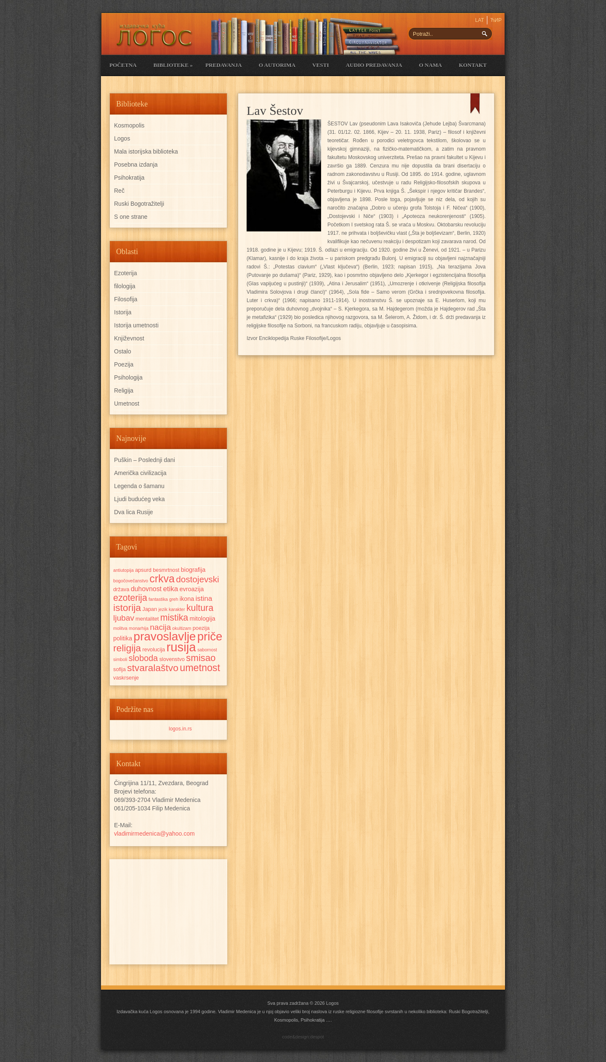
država (121, 589)
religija (127, 648)
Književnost (129, 338)
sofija (119, 669)
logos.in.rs (180, 729)
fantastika (158, 599)
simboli (120, 659)
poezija (201, 628)
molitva (120, 628)
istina (204, 599)
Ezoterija (125, 273)
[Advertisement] (168, 911)
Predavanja (223, 65)
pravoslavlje (164, 636)
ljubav (123, 617)
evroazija (192, 589)
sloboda (143, 658)
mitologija (202, 618)
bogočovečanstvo (130, 580)
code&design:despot (303, 1036)
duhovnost (146, 588)
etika (170, 589)
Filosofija (125, 299)
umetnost (200, 667)
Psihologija (128, 377)
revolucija (153, 649)
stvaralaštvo (152, 667)
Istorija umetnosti (136, 325)
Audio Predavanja (374, 65)
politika (122, 638)
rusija (181, 647)
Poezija (123, 364)
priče (209, 636)
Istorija (122, 312)
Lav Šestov (275, 110)
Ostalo (122, 351)
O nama (430, 65)
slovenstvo (171, 659)
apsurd (143, 570)
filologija (125, 286)
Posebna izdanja (136, 164)
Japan (149, 609)
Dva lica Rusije (133, 512)
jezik (162, 609)
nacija (160, 627)
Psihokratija (129, 177)
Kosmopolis (129, 125)
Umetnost (126, 403)
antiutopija (123, 570)
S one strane (130, 216)
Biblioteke (172, 65)
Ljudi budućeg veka (139, 499)
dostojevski (197, 579)
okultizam (181, 628)
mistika (174, 618)
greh (173, 599)
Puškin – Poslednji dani (144, 460)
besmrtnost (166, 570)
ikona (187, 598)
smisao (200, 658)
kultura (199, 608)
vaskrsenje (126, 677)
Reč (119, 190)
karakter (177, 609)
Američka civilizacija (140, 473)
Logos (122, 138)
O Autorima (277, 65)
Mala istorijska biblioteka (146, 151)
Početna (122, 65)
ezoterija (130, 598)
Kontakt (472, 65)
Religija (123, 390)
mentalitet (147, 619)
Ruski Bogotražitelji (139, 203)
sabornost (207, 649)
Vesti (320, 65)
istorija (127, 607)
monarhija (139, 628)
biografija (193, 569)
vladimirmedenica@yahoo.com (154, 833)
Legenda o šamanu (139, 486)
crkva (162, 578)
